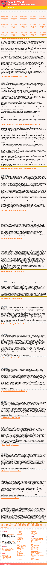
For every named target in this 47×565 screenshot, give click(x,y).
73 (22, 525)
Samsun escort (11, 534)
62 (4, 525)
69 (15, 525)
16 (20, 523)
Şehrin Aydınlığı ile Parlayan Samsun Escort (15, 39)
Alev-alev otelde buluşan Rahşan (11, 298)
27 (38, 523)
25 (34, 523)
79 (32, 525)
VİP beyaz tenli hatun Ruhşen (10, 418)
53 (35, 524)
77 (28, 525)
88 (1, 527)
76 (27, 525)
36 (7, 524)
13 (15, 523)
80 (33, 525)
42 (17, 524)
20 (26, 523)
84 (40, 525)
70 (17, 525)
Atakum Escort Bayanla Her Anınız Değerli (14, 76)
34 (4, 524)
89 (2, 527)
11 (11, 523)
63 (6, 525)
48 (27, 524)
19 (25, 523)
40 (14, 524)
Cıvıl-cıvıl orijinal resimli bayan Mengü (13, 210)
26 (36, 523)
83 (38, 525)
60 (1, 525)
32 (1, 524)
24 (33, 523)
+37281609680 (4, 16)
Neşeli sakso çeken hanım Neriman (12, 271)
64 (7, 525)
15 (18, 523)
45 (22, 524)
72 (20, 525)
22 (29, 523)
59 (45, 524)
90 (4, 527)
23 (31, 523)
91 (6, 527)
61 (2, 525)
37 (9, 524)
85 (41, 525)
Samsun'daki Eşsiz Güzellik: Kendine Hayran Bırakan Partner (20, 124)
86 (43, 525)
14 (16, 523)
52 (33, 524)
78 (30, 525)
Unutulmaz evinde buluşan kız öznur (12, 358)
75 (25, 525)
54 (37, 524)
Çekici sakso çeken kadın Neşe (11, 471)
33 (2, 524)
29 (41, 523)
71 (19, 525)
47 (25, 524)
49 (28, 524)
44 (20, 524)
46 (24, 524)
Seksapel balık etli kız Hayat (10, 445)
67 (12, 525)
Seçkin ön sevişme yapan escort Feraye (14, 391)
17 (21, 523)
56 (40, 524)
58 (43, 524)
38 (11, 524)
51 (32, 524)
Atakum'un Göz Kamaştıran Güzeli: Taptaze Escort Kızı (18, 168)
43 (19, 524)
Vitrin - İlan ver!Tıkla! (4, 19)
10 (10, 523)
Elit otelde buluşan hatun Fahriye (11, 238)
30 (42, 523)
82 (37, 525)
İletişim (12, 7)
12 (13, 523)
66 (11, 525)
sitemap (9, 564)
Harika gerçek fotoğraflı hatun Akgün (13, 324)
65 (9, 525)
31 (44, 523)
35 (6, 524)
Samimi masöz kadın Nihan (10, 498)
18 (23, 523)
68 (14, 525)
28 (39, 523)
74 (24, 525)
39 (12, 524)
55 (38, 524)
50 (30, 524)
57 (41, 524)
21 (28, 523)
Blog (9, 7)
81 (35, 525)
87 (45, 525)
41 (15, 524)
